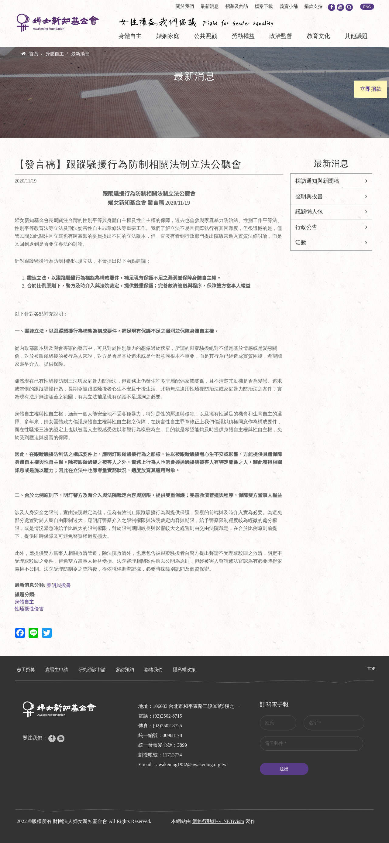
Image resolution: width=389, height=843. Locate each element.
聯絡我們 (153, 669)
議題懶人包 (309, 212)
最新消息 (210, 6)
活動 (300, 243)
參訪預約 (125, 669)
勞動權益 (243, 36)
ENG (367, 7)
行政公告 (306, 227)
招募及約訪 (236, 6)
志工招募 (26, 669)
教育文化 (318, 36)
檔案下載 (264, 6)
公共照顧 (205, 36)
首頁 (33, 53)
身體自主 (130, 36)
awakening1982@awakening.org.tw (191, 764)
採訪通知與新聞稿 (317, 181)
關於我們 (185, 6)
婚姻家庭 (167, 36)
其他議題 (356, 36)
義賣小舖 (289, 6)
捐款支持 (313, 6)
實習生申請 (56, 669)
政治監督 (280, 36)
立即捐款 (371, 89)
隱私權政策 (184, 669)
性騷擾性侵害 (29, 608)
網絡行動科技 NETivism (218, 821)
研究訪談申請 (92, 669)
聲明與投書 (58, 585)
